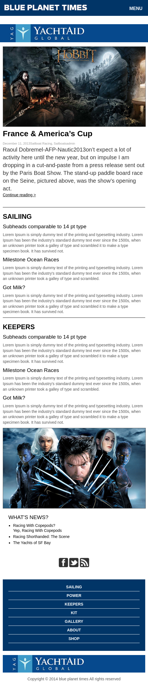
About (74, 630)
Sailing (74, 587)
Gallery (74, 621)
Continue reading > (19, 195)
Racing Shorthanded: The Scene (41, 536)
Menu (135, 8)
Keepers (74, 604)
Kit (74, 613)
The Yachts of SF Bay (32, 542)
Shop (74, 638)
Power (74, 595)
